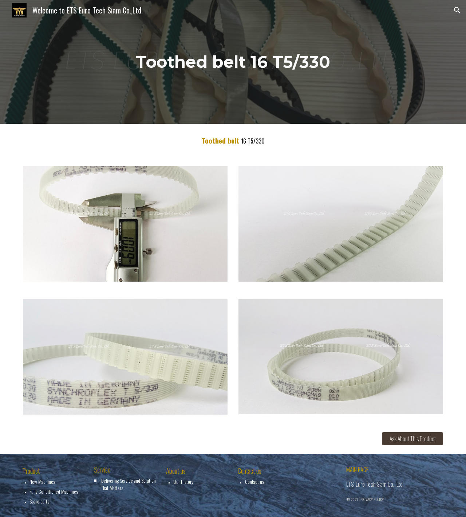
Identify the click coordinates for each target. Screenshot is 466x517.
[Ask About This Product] (412, 438)
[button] (457, 10)
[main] (233, 62)
